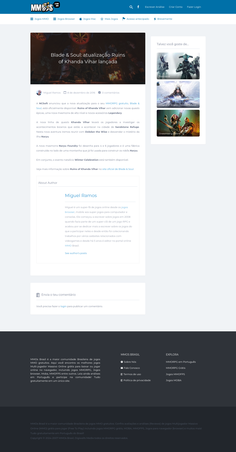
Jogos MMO (41, 18)
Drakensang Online (169, 133)
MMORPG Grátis (175, 367)
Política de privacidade (137, 380)
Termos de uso (132, 374)
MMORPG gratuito (117, 103)
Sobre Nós (130, 361)
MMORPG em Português (181, 361)
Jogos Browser (66, 18)
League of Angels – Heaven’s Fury (177, 104)
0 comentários (110, 92)
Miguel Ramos (52, 92)
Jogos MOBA (173, 380)
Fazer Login (194, 6)
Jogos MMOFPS (175, 374)
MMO (68, 245)
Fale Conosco (132, 367)
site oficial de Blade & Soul (117, 169)
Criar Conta (176, 6)
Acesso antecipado (138, 18)
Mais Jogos (111, 18)
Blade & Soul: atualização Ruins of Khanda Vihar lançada (88, 58)
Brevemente (164, 18)
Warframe (164, 76)
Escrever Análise (154, 6)
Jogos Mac (89, 18)
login (63, 306)
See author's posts (76, 253)
